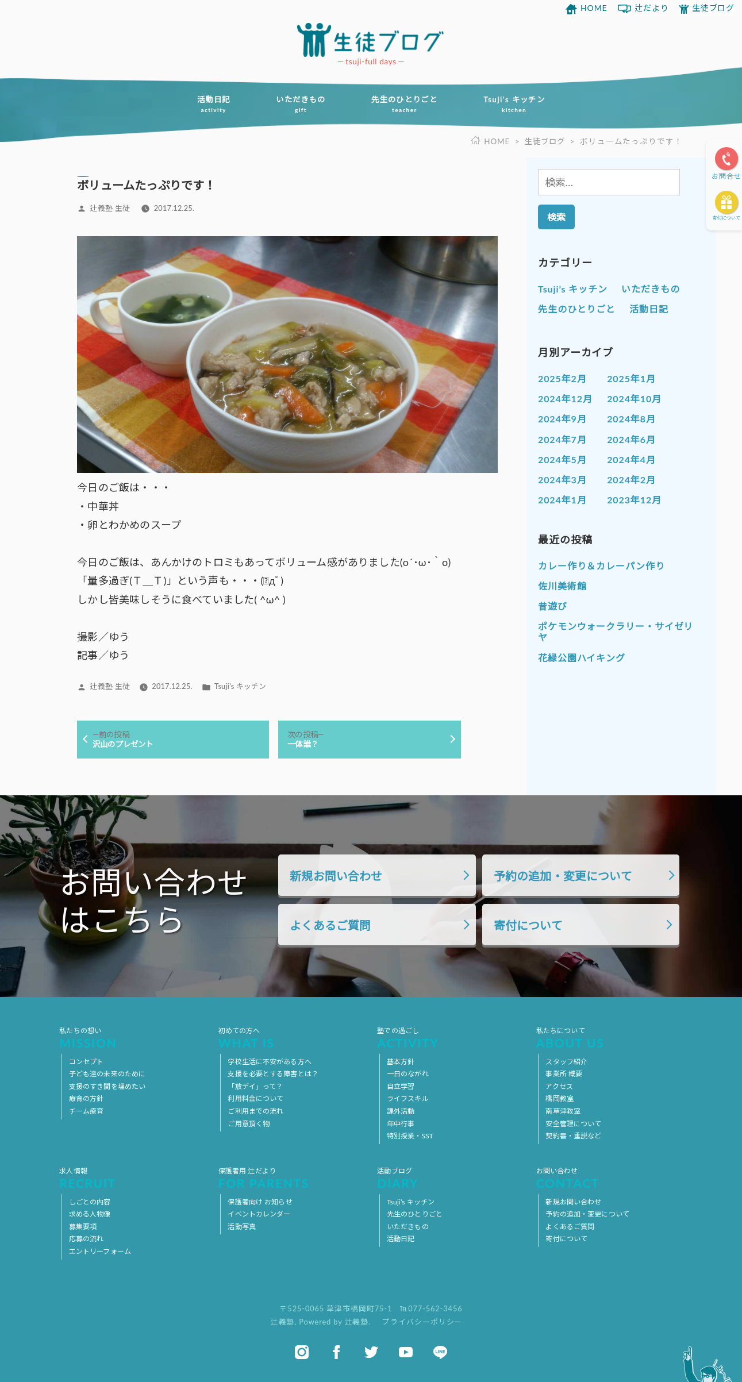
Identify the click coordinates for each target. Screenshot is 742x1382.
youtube (406, 1352)
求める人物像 (90, 1214)
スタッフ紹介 (566, 1061)
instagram (302, 1352)
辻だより (652, 8)
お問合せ (726, 176)
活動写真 (241, 1226)
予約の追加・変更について (563, 876)
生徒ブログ (713, 8)
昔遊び (552, 605)
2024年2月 (631, 479)
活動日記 (208, 104)
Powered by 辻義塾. (336, 1322)
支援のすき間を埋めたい (107, 1086)
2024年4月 (631, 459)
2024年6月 (631, 439)
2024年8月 (631, 418)
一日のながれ (408, 1074)
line (440, 1352)
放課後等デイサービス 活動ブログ (371, 39)
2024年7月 (562, 439)
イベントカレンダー (259, 1214)
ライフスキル (408, 1099)
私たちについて (609, 1037)
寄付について (726, 218)
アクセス (558, 1086)
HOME (594, 8)
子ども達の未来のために (107, 1074)
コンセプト (86, 1061)
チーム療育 (86, 1111)
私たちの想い (132, 1037)
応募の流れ (86, 1239)
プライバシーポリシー (422, 1322)
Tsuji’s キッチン (519, 104)
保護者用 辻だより (291, 1178)
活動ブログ (450, 1178)
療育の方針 (86, 1099)
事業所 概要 (563, 1074)
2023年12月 (634, 499)
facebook (336, 1352)
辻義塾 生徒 (110, 208)
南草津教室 (562, 1111)
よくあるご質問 (330, 926)
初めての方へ (291, 1037)
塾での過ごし (450, 1037)
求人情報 (132, 1178)
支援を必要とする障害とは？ (273, 1074)
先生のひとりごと (406, 104)
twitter (371, 1352)
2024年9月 (562, 418)
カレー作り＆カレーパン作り (601, 565)
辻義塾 (283, 1322)
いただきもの (298, 104)
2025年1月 (631, 378)
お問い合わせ (609, 1178)
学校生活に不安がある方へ (269, 1061)
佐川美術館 (562, 585)
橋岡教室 (559, 1099)
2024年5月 (562, 459)
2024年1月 (562, 499)
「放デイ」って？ (255, 1086)
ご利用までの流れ (255, 1111)
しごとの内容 (90, 1202)
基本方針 (400, 1061)
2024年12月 (565, 398)
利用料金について (255, 1099)
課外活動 (400, 1111)
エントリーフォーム (100, 1252)
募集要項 (83, 1226)
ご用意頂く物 (249, 1123)
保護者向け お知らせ (260, 1202)
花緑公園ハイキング (581, 657)
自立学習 (400, 1086)
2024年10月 (634, 398)
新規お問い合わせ (336, 876)
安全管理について (573, 1123)
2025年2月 (562, 378)
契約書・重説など (573, 1136)
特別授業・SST (410, 1136)
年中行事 (400, 1123)
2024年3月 (562, 479)
